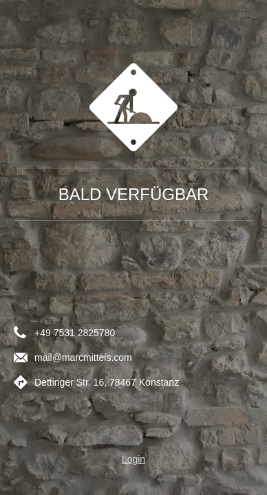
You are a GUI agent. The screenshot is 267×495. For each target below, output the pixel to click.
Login (133, 459)
